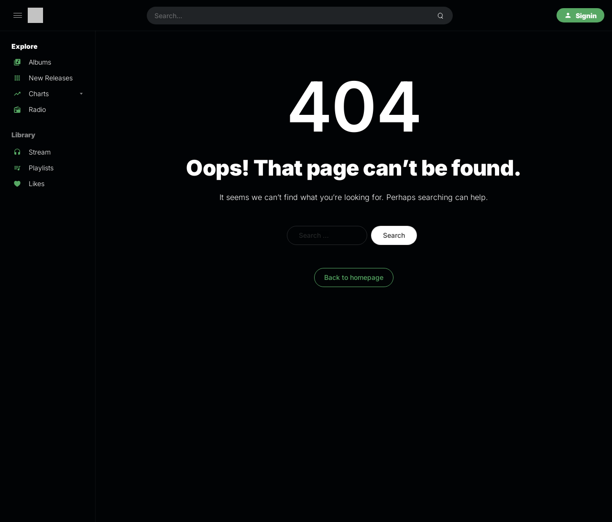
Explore (24, 46)
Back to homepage (353, 277)
